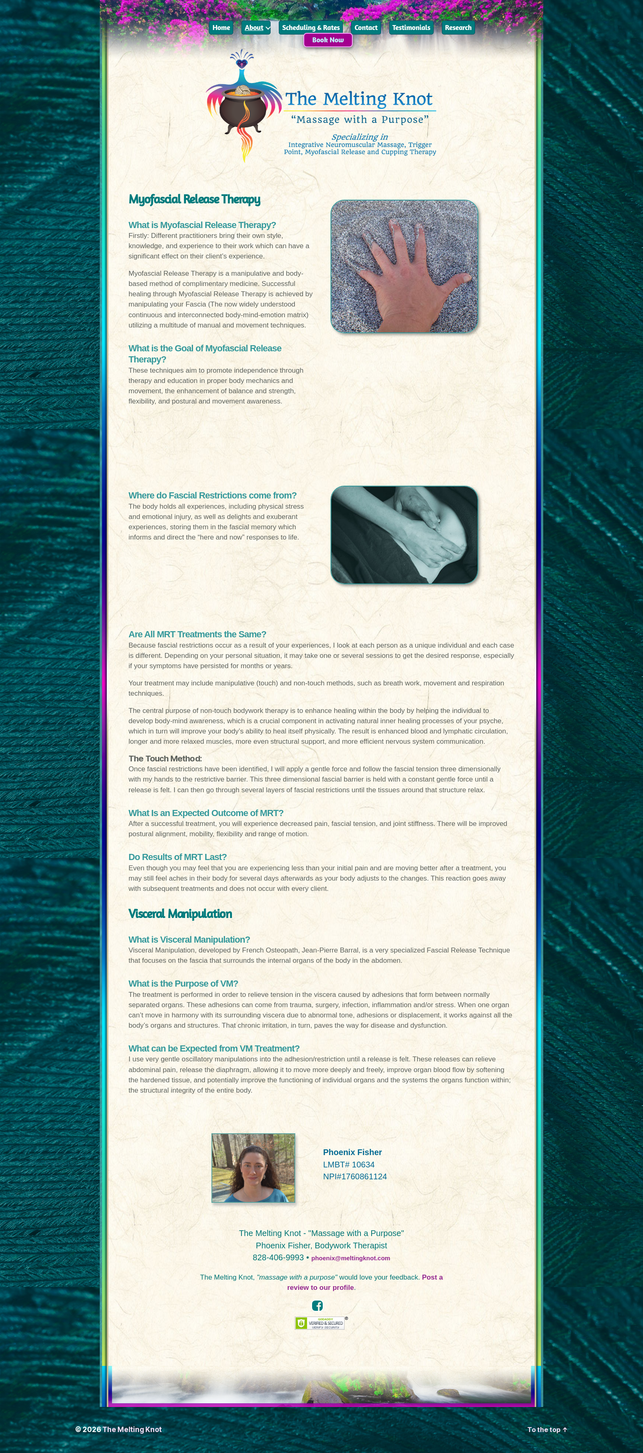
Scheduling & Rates (311, 27)
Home (221, 27)
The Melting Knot (132, 1429)
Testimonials (411, 27)
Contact (365, 27)
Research (458, 27)
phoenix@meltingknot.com (350, 1257)
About (254, 27)
